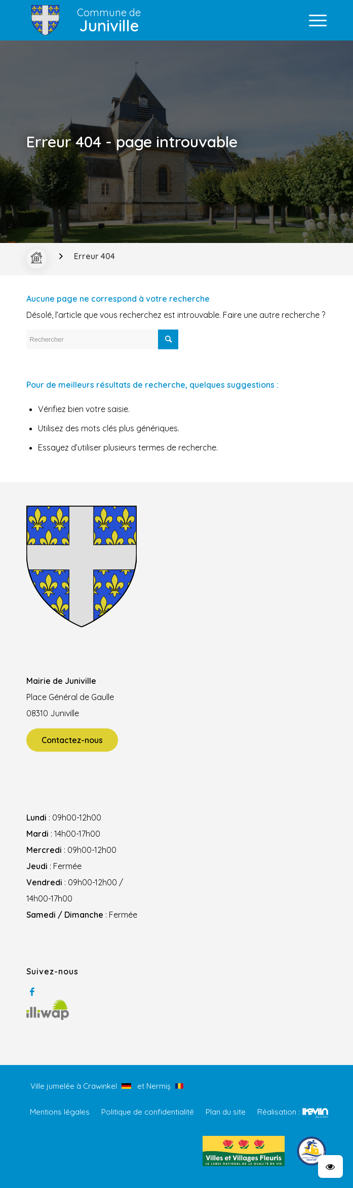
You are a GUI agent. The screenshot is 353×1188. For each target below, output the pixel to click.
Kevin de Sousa (315, 1113)
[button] (330, 1166)
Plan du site (226, 1112)
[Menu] (313, 20)
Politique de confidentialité (147, 1112)
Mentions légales (60, 1112)
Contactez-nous (72, 740)
